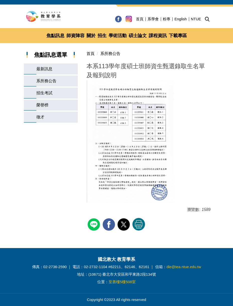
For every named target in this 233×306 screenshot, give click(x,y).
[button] (207, 19)
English (180, 19)
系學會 (153, 19)
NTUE (196, 19)
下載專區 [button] (178, 35)
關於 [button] (91, 35)
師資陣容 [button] (75, 35)
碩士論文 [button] (138, 35)
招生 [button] (102, 35)
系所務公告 (46, 81)
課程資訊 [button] (158, 35)
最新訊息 (44, 69)
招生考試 (44, 93)
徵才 (40, 117)
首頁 (139, 19)
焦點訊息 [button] (55, 35)
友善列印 (138, 224)
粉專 (166, 19)
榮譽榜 (42, 105)
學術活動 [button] (118, 35)
